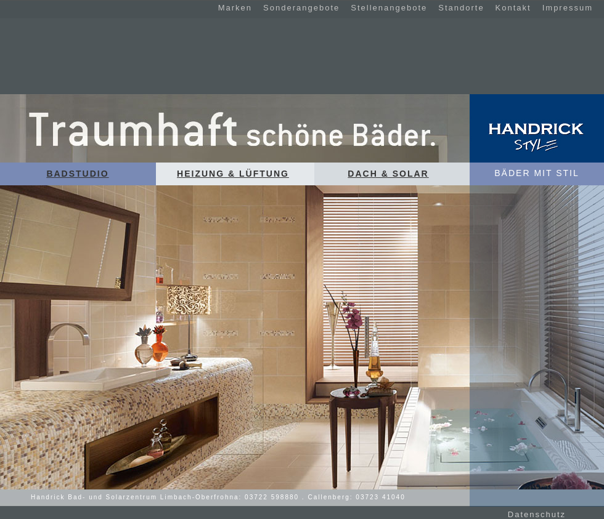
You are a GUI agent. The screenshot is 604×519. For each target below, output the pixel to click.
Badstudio (77, 174)
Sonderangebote (301, 7)
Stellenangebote (389, 7)
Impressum (567, 7)
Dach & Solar (388, 174)
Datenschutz (537, 514)
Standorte (461, 7)
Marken (235, 7)
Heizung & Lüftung (233, 174)
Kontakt (513, 7)
